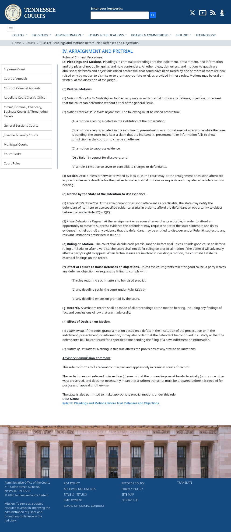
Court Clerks (12, 154)
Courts (30, 43)
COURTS (18, 35)
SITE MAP (128, 494)
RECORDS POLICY (133, 483)
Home (16, 43)
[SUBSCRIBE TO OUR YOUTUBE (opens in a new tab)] (202, 12)
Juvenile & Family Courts (21, 135)
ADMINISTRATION (68, 35)
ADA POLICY (72, 483)
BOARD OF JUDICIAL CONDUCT (84, 506)
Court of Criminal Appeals (22, 88)
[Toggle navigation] (11, 29)
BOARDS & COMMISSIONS (150, 35)
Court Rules (12, 163)
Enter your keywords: (107, 8)
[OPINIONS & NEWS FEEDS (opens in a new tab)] (213, 12)
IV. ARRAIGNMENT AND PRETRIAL (98, 51)
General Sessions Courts (21, 125)
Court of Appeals (16, 78)
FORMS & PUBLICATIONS (106, 35)
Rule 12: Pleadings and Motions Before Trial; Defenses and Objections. (111, 403)
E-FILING (182, 35)
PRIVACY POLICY (132, 489)
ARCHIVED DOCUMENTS (80, 489)
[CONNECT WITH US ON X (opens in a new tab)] (193, 12)
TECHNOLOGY (206, 35)
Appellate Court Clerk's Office (24, 97)
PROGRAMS (40, 35)
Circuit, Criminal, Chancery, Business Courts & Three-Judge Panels (26, 111)
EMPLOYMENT (73, 500)
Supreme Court (14, 69)
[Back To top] (70, 416)
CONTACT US (130, 500)
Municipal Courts (16, 144)
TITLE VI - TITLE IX (75, 494)
